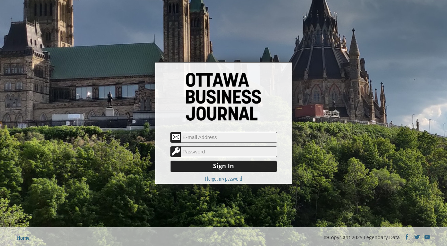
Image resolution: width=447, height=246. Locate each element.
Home (23, 238)
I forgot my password (223, 178)
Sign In (223, 166)
